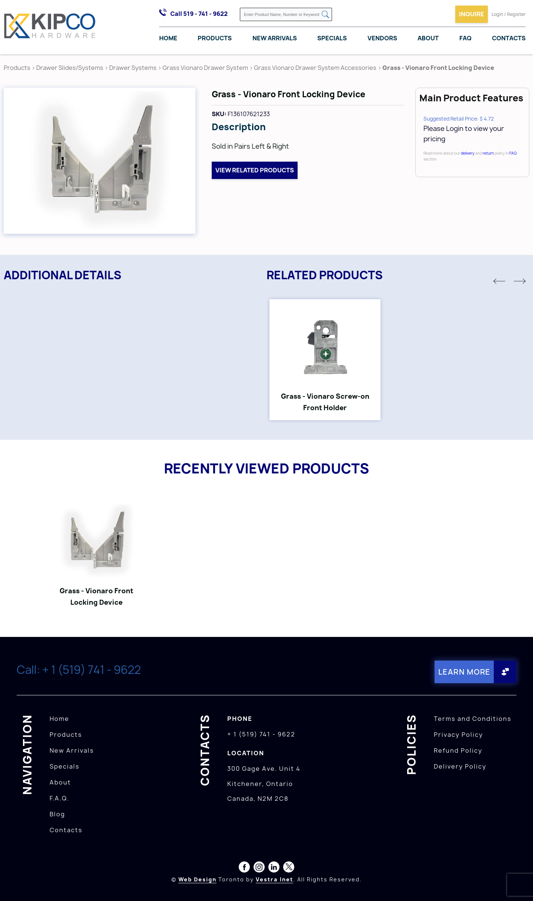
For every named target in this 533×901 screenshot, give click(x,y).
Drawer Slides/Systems (69, 68)
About (428, 38)
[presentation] (519, 885)
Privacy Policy (458, 734)
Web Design (197, 879)
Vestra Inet (274, 879)
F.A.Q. (59, 798)
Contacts (509, 38)
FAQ (465, 38)
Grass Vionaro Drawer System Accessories (315, 68)
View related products (254, 170)
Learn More (464, 672)
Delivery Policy (460, 766)
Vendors (382, 38)
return (488, 153)
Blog (57, 814)
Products (215, 38)
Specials (332, 38)
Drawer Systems (133, 68)
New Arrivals (274, 38)
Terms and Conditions (473, 719)
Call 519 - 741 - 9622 (199, 14)
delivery (468, 153)
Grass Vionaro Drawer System (205, 68)
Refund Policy (458, 750)
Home (168, 38)
